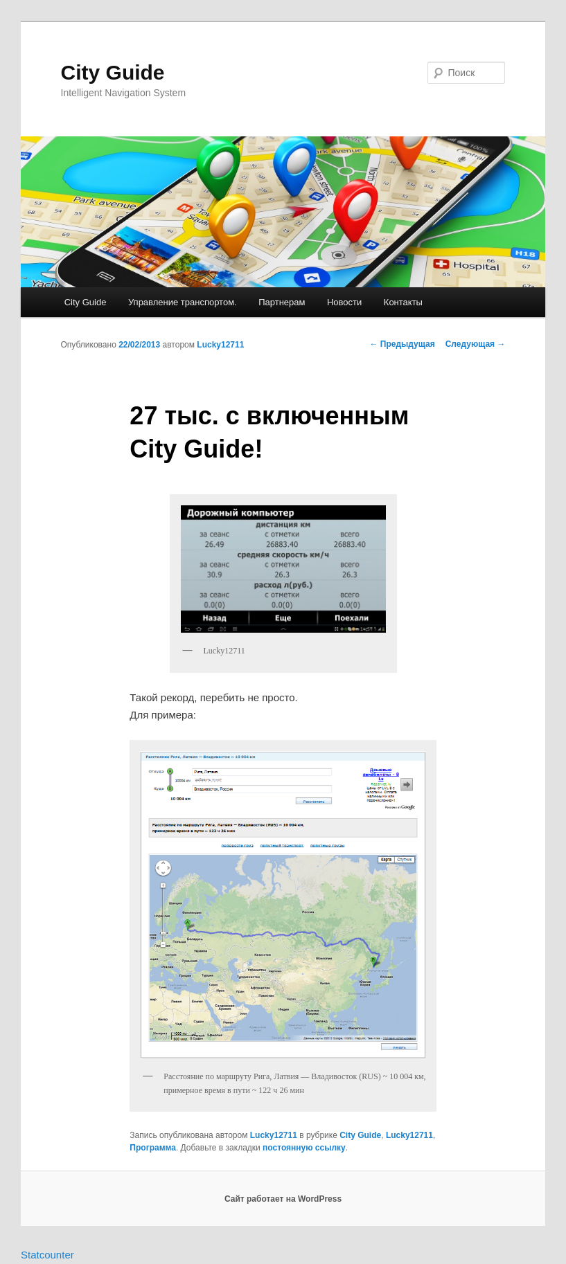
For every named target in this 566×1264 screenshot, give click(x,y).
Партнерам (281, 302)
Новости (344, 302)
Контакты (403, 302)
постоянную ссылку (304, 1148)
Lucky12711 (220, 345)
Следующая (475, 344)
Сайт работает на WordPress (283, 1199)
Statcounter (47, 1255)
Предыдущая (401, 344)
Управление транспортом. (182, 302)
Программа (153, 1148)
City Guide (113, 72)
